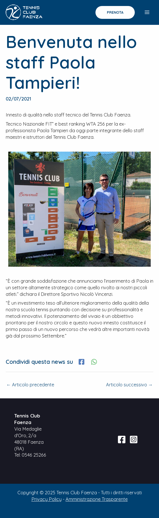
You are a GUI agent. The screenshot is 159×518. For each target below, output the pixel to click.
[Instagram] (133, 439)
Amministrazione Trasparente (97, 499)
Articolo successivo (129, 385)
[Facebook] (81, 362)
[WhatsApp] (94, 362)
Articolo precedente (30, 385)
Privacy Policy (46, 499)
